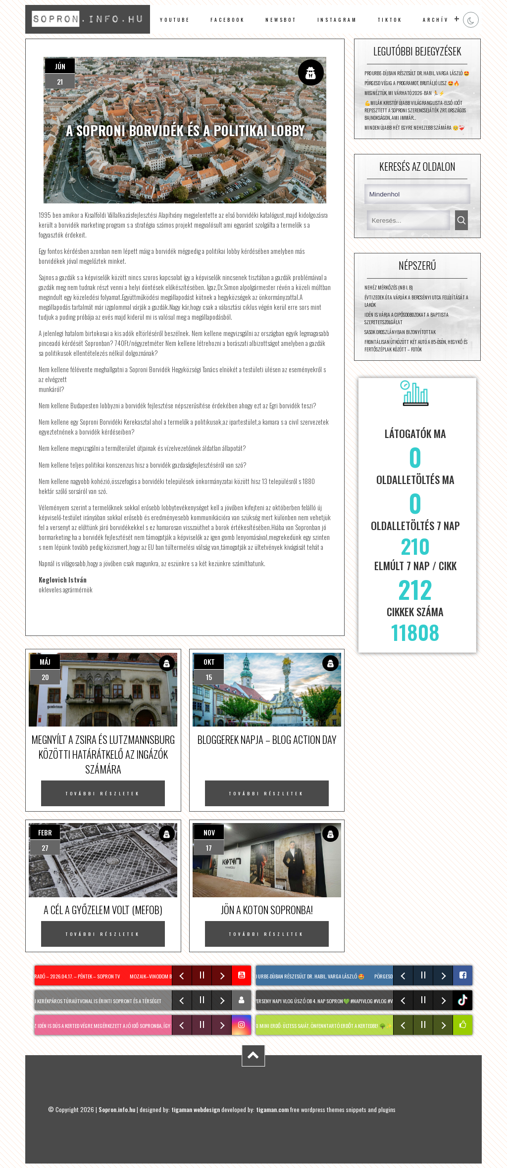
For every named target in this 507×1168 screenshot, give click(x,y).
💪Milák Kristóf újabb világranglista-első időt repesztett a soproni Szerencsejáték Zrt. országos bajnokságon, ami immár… (415, 110)
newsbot (281, 19)
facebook (227, 19)
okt (209, 661)
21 (60, 81)
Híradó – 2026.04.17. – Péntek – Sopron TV (77, 976)
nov (209, 832)
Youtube (175, 19)
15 (209, 677)
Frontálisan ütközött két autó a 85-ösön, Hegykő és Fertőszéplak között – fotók (415, 345)
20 (45, 677)
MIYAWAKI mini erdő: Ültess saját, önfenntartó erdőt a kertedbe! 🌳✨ (319, 1025)
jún (60, 66)
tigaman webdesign (195, 1109)
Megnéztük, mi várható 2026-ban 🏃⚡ (404, 93)
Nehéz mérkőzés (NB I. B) (388, 287)
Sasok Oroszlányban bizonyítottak (400, 332)
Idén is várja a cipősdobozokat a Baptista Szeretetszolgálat (406, 318)
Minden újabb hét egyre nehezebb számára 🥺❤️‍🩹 (414, 127)
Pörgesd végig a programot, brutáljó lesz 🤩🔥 (411, 83)
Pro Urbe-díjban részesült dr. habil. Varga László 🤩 (416, 73)
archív (436, 19)
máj (45, 661)
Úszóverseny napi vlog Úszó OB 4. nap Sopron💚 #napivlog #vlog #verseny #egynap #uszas (346, 1001)
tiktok (463, 1000)
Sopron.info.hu (117, 1109)
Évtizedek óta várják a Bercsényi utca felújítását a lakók (416, 300)
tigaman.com (272, 1109)
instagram (337, 19)
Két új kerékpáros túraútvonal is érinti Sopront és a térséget (95, 1001)
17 (209, 847)
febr (45, 832)
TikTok (390, 19)
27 (45, 847)
